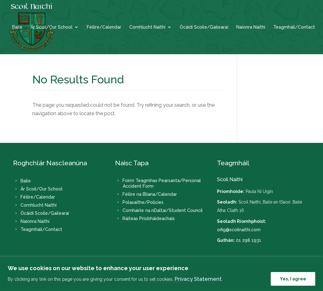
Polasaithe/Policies (143, 202)
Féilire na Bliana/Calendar (149, 194)
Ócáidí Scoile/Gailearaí (204, 27)
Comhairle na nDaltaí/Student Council (162, 210)
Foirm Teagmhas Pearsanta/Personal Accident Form (161, 183)
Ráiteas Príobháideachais (148, 218)
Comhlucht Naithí (147, 27)
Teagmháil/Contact (294, 27)
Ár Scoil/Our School (51, 27)
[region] (161, 274)
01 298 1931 (248, 240)
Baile (17, 27)
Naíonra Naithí (250, 27)
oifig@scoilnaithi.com (239, 229)
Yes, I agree (293, 278)
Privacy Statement (198, 279)
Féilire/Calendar (104, 27)
